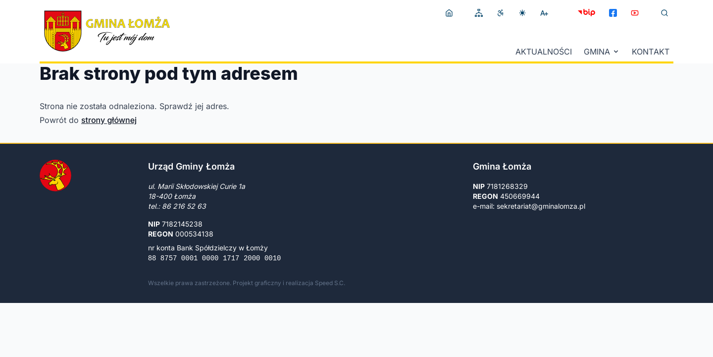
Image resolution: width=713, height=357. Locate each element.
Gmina (602, 52)
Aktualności (543, 52)
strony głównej (109, 120)
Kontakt (650, 52)
